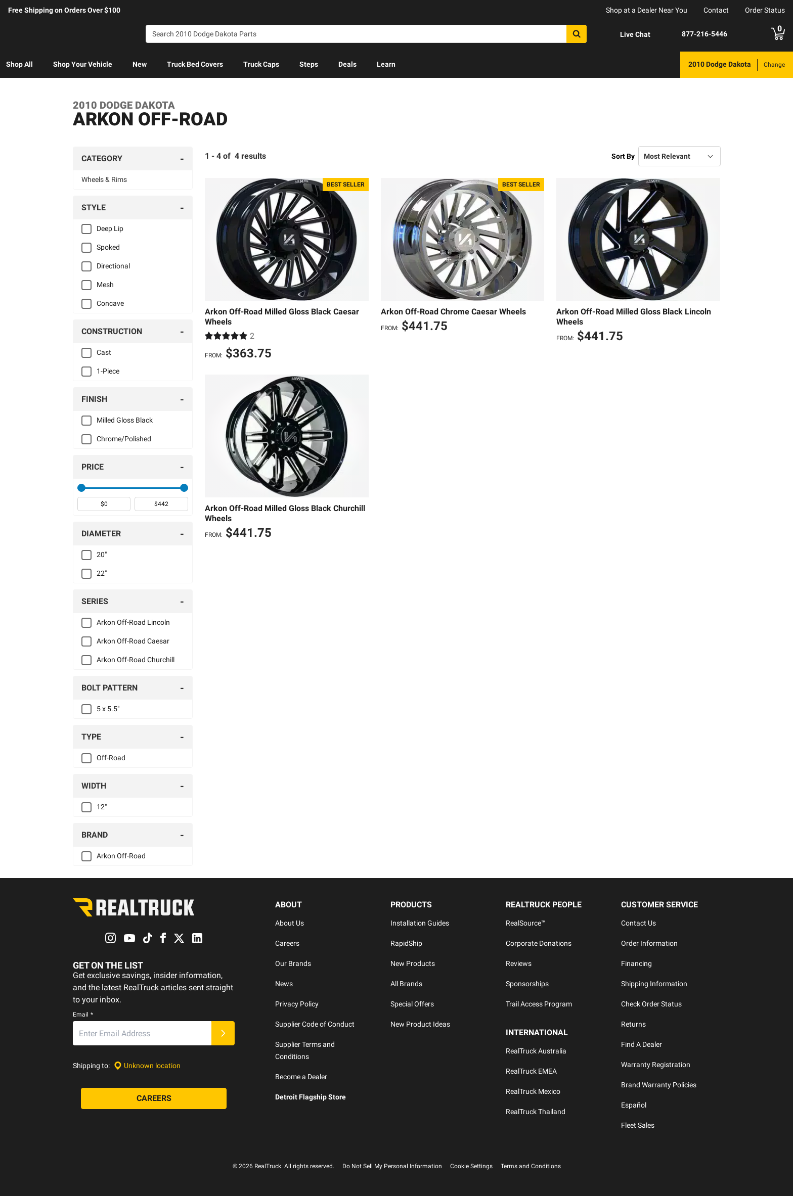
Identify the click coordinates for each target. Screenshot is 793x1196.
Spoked (108, 247)
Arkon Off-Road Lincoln (133, 622)
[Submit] (223, 1034)
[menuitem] (19, 65)
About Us (289, 923)
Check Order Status (651, 1004)
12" (102, 807)
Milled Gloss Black (125, 420)
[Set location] (147, 1066)
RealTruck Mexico (533, 1091)
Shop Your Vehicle (82, 64)
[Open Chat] (626, 34)
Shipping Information (654, 984)
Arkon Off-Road (121, 856)
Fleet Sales (637, 1125)
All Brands (406, 984)
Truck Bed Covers (195, 64)
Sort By (623, 156)
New (140, 64)
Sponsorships (527, 984)
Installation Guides (419, 923)
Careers (287, 943)
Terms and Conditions (531, 1166)
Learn (386, 64)
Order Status (765, 10)
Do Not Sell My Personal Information (392, 1166)
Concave (110, 303)
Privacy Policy (297, 1004)
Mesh (105, 285)
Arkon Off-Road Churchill (135, 660)
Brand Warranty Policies (658, 1085)
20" (102, 554)
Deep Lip (110, 228)
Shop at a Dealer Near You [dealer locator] (646, 10)
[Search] (366, 34)
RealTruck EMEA (531, 1071)
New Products (412, 963)
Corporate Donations (538, 943)
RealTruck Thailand (535, 1112)
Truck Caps (261, 64)
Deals (347, 64)
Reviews (519, 963)
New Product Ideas (420, 1024)
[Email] (142, 1034)
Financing (636, 963)
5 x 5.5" (108, 709)
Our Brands (293, 963)
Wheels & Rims (104, 179)
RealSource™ (526, 923)
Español (633, 1105)
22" (102, 573)
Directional (113, 266)
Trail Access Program (539, 1004)
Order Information (649, 943)
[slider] (81, 488)
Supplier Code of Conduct (315, 1024)
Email (83, 1015)
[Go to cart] (778, 34)
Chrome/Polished (124, 439)
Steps (308, 64)
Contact (716, 10)
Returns (633, 1024)
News (284, 984)
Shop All (19, 64)
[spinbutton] (103, 504)
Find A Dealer (641, 1044)
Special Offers (412, 1004)
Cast (104, 352)
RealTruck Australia (536, 1051)
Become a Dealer (301, 1077)
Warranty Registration (655, 1065)
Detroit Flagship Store (310, 1097)
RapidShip (406, 943)
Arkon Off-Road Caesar (133, 641)
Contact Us (638, 923)
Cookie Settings (471, 1166)
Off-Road (111, 758)
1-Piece (108, 371)
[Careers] (154, 1099)
